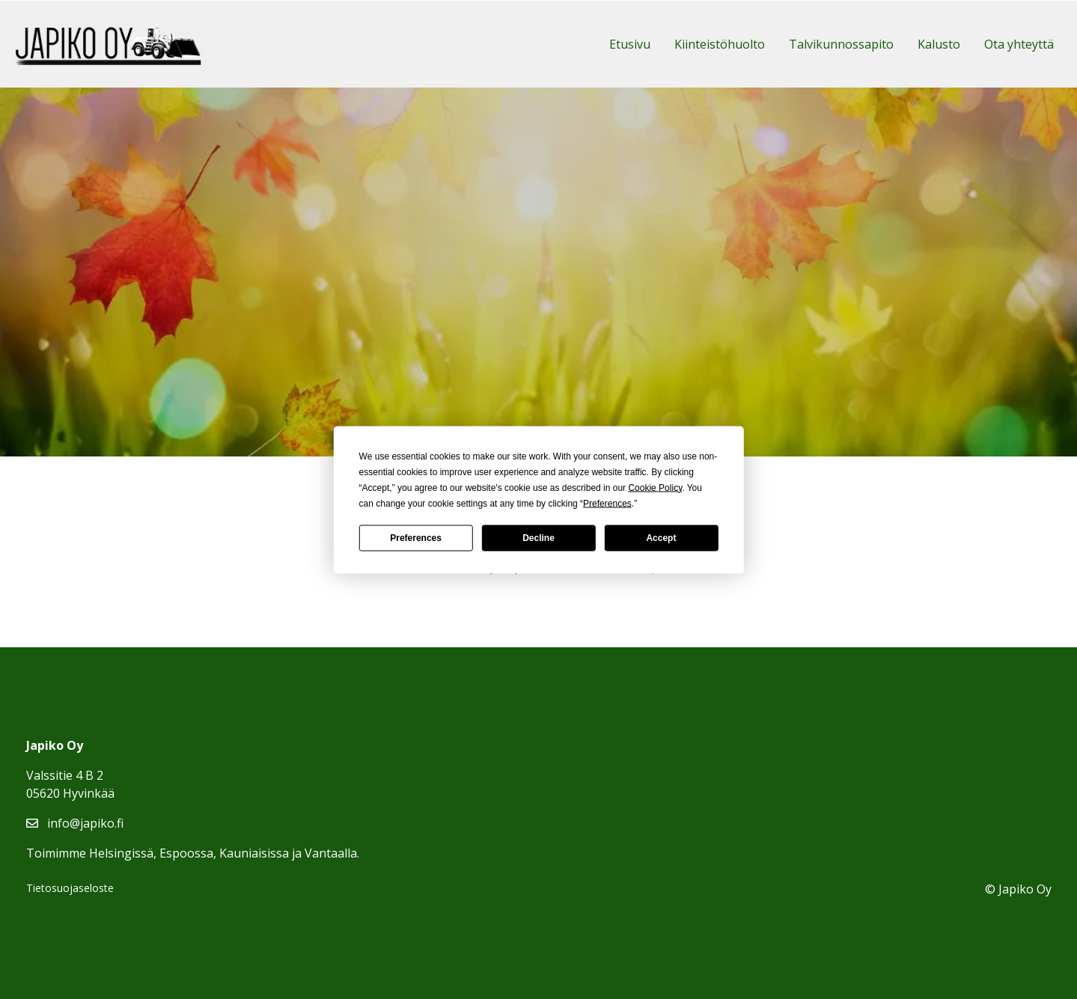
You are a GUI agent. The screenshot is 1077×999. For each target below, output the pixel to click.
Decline (538, 538)
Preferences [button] (607, 503)
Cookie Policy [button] (655, 487)
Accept (661, 538)
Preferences (416, 538)
